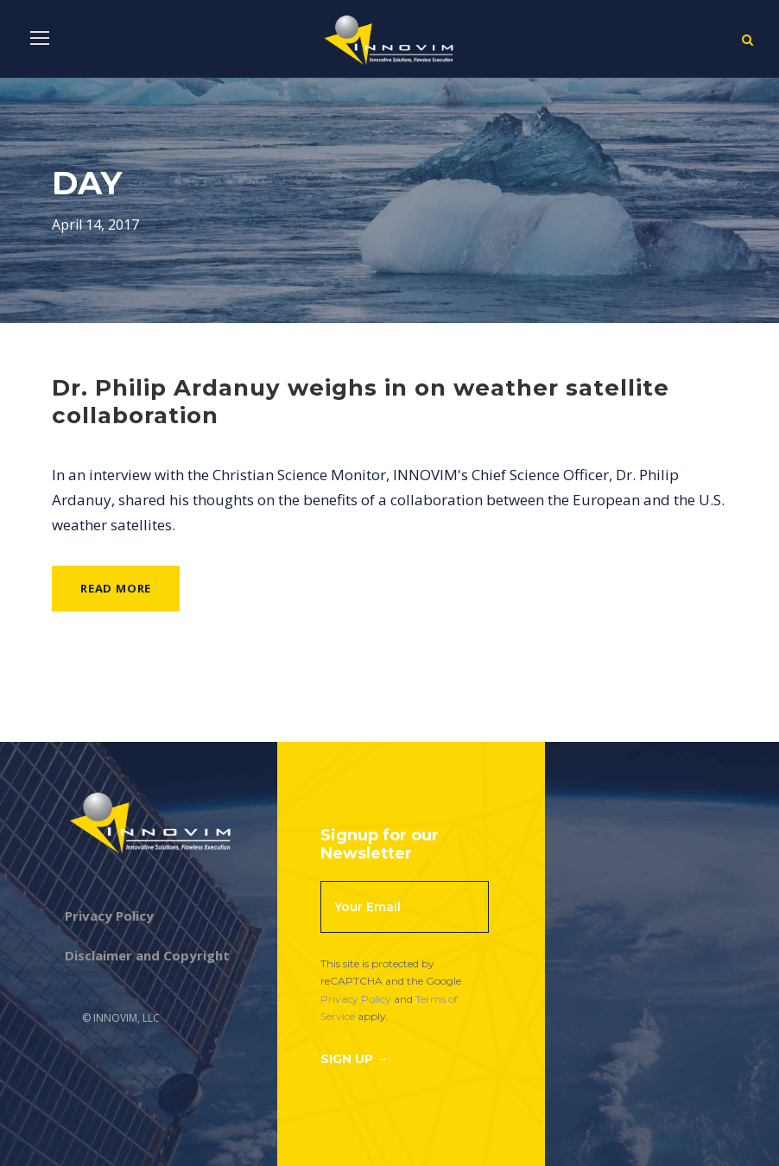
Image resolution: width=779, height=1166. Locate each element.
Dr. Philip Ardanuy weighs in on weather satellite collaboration (360, 401)
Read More (115, 588)
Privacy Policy (355, 998)
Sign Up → (354, 1059)
